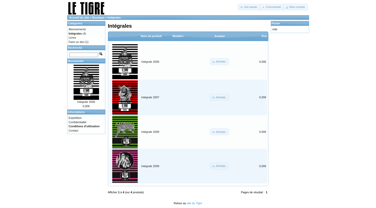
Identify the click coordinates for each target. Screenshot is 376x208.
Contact (73, 130)
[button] (249, 7)
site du (194, 203)
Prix (264, 36)
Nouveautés (76, 60)
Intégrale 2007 (150, 97)
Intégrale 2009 (150, 166)
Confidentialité (78, 122)
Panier (276, 23)
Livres (72, 37)
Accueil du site (79, 17)
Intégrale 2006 (150, 61)
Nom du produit (151, 36)
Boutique (98, 17)
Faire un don (77, 41)
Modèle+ (178, 36)
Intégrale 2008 (150, 131)
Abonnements (77, 29)
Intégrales (114, 17)
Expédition (75, 117)
